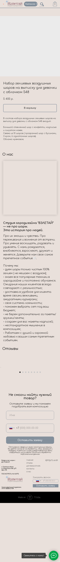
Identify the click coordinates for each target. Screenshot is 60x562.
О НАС (28, 531)
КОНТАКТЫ (30, 528)
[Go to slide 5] (31, 431)
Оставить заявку (30, 499)
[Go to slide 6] (34, 431)
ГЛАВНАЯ (29, 519)
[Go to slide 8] (40, 431)
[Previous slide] (3, 397)
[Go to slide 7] (37, 431)
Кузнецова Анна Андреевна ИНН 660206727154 (11, 547)
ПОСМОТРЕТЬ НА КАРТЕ (10, 533)
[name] (30, 474)
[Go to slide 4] (28, 431)
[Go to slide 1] (20, 431)
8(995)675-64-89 (51, 519)
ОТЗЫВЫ (29, 522)
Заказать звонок (42, 536)
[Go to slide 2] (23, 431)
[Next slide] (57, 397)
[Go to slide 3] (25, 431)
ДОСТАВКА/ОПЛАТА (33, 525)
